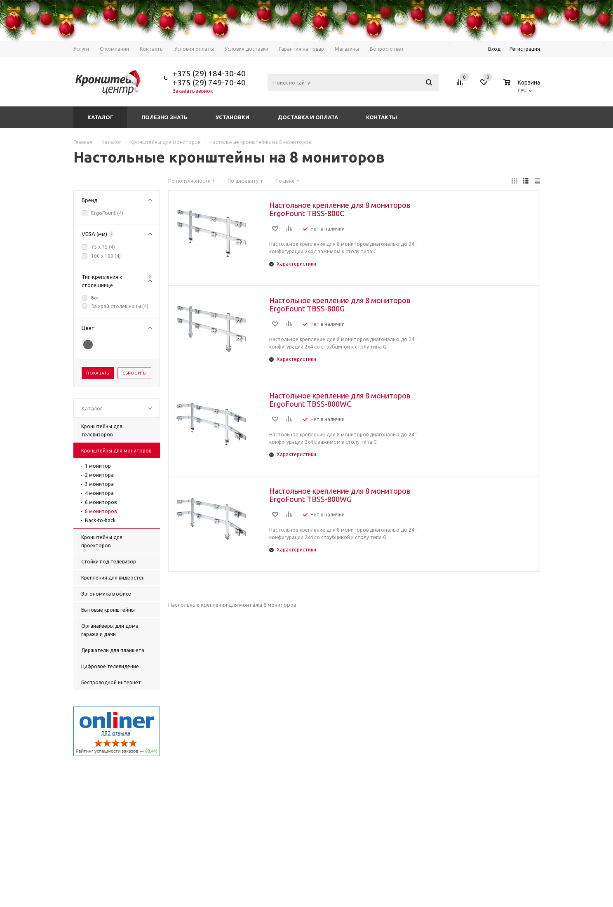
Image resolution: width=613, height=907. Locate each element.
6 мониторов (101, 502)
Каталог (100, 117)
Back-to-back (100, 520)
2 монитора (99, 475)
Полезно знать (164, 117)
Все (95, 297)
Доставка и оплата (307, 117)
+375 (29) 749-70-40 (209, 82)
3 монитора (99, 484)
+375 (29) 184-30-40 (209, 73)
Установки (232, 117)
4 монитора (99, 493)
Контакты (381, 117)
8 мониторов (101, 511)
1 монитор (98, 466)
